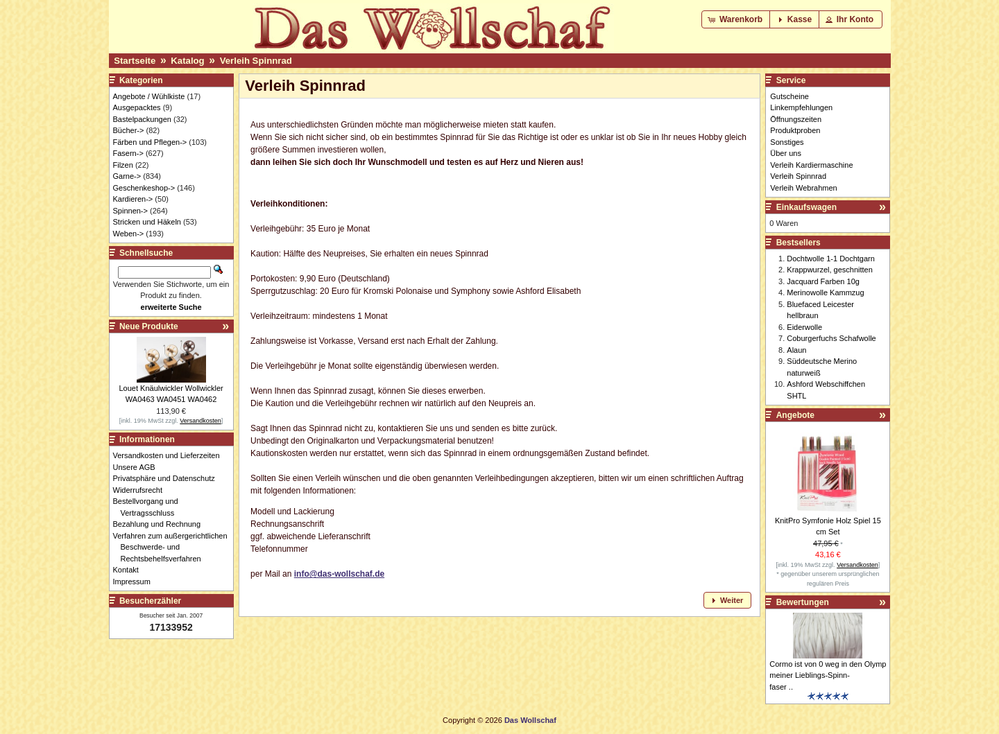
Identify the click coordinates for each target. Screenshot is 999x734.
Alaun (796, 350)
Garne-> (127, 176)
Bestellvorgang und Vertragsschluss (149, 507)
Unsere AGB (138, 467)
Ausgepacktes (137, 107)
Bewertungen (802, 602)
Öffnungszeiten (795, 119)
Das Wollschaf (530, 720)
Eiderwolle (804, 327)
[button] (736, 19)
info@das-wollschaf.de (339, 574)
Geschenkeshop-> (144, 188)
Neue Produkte (148, 326)
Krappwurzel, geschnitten (830, 269)
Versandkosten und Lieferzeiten (170, 455)
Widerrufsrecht (142, 490)
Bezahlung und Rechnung (161, 524)
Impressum (136, 581)
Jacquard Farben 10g (823, 281)
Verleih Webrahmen (803, 188)
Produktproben (795, 130)
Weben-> (128, 233)
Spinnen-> (130, 211)
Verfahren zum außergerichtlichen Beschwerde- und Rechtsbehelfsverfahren (174, 547)
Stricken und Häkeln (147, 222)
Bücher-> (128, 130)
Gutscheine (789, 96)
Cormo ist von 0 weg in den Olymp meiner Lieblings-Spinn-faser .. (827, 675)
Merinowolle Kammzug (825, 292)
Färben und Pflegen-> (150, 142)
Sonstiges (786, 142)
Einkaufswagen (806, 207)
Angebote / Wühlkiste (149, 96)
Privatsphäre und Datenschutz (168, 478)
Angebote (795, 415)
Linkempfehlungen (801, 107)
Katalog (187, 60)
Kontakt (130, 570)
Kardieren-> (133, 199)
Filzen (123, 165)
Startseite (134, 60)
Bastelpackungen (142, 119)
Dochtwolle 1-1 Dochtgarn (831, 258)
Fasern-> (128, 153)
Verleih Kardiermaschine (811, 165)
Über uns (785, 153)
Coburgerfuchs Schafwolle (831, 338)
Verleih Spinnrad (256, 60)
